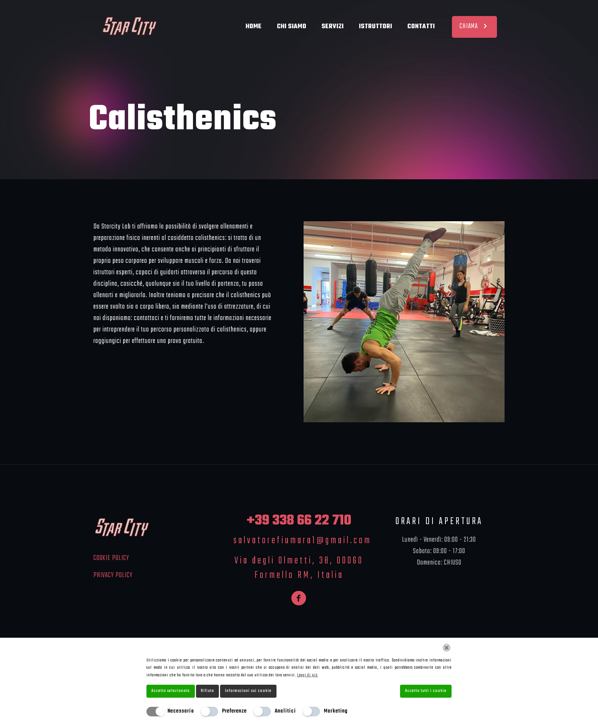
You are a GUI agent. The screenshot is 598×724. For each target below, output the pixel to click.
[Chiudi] (447, 648)
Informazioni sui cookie (248, 690)
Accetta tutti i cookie (426, 690)
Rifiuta (207, 690)
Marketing (336, 711)
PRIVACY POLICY (113, 575)
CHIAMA (474, 26)
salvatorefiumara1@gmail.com (302, 540)
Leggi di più (307, 675)
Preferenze (234, 711)
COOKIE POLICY (111, 558)
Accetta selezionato (170, 690)
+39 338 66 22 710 (299, 521)
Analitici (285, 711)
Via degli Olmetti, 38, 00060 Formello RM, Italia (299, 568)
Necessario (180, 711)
